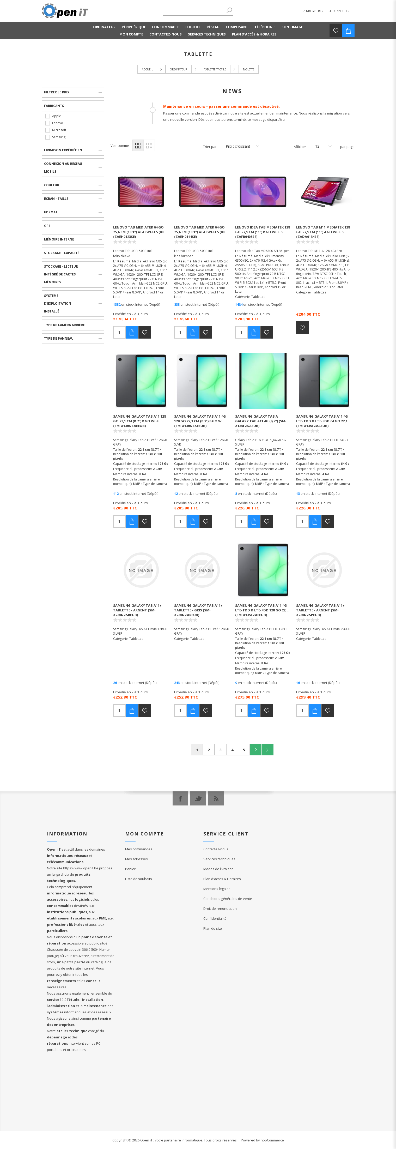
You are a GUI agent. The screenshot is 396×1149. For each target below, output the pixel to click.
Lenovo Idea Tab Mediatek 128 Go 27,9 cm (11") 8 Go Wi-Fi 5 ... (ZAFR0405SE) (262, 232)
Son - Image (292, 27)
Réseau (213, 27)
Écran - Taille (56, 198)
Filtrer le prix (56, 92)
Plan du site (212, 928)
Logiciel (192, 27)
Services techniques (207, 34)
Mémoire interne (59, 239)
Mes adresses (136, 859)
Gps (47, 226)
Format (51, 212)
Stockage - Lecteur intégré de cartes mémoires (61, 274)
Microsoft (59, 130)
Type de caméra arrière (64, 325)
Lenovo (57, 123)
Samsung (58, 137)
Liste (149, 145)
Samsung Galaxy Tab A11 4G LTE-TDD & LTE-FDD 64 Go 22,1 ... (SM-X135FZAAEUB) (323, 421)
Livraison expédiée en (63, 150)
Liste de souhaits (138, 878)
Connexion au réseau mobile (63, 167)
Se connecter (338, 11)
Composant (237, 27)
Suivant (255, 749)
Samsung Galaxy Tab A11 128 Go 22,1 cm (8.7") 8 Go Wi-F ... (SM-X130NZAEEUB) (139, 421)
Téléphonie (264, 27)
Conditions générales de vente (227, 898)
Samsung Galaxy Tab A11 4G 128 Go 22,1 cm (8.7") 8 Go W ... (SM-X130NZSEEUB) (200, 421)
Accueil (147, 69)
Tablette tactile (215, 69)
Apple (56, 116)
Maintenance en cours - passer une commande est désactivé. (221, 106)
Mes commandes (138, 849)
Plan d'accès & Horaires (254, 34)
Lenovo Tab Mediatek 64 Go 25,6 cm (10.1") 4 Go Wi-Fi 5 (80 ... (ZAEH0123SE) (140, 232)
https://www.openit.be (80, 868)
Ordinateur (104, 27)
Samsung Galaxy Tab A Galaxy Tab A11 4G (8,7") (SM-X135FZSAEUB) (261, 421)
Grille (138, 145)
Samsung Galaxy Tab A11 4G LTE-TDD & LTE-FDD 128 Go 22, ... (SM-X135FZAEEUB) (262, 610)
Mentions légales (216, 888)
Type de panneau (59, 338)
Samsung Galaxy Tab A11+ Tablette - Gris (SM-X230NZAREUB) (198, 610)
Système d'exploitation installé (57, 303)
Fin (267, 749)
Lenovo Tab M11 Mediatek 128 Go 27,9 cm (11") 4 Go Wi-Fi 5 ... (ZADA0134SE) (323, 232)
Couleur (51, 185)
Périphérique (134, 27)
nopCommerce (272, 1140)
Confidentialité (215, 918)
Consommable (165, 27)
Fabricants (54, 106)
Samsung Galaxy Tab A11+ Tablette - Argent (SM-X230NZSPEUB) (320, 610)
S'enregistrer (312, 11)
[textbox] (194, 11)
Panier (130, 869)
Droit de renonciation (220, 908)
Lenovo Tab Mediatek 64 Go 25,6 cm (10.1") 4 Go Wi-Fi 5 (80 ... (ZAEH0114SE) (201, 232)
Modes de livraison (218, 869)
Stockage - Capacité (61, 253)
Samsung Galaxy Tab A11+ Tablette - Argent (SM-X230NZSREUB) (137, 610)
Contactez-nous (165, 34)
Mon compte (131, 34)
